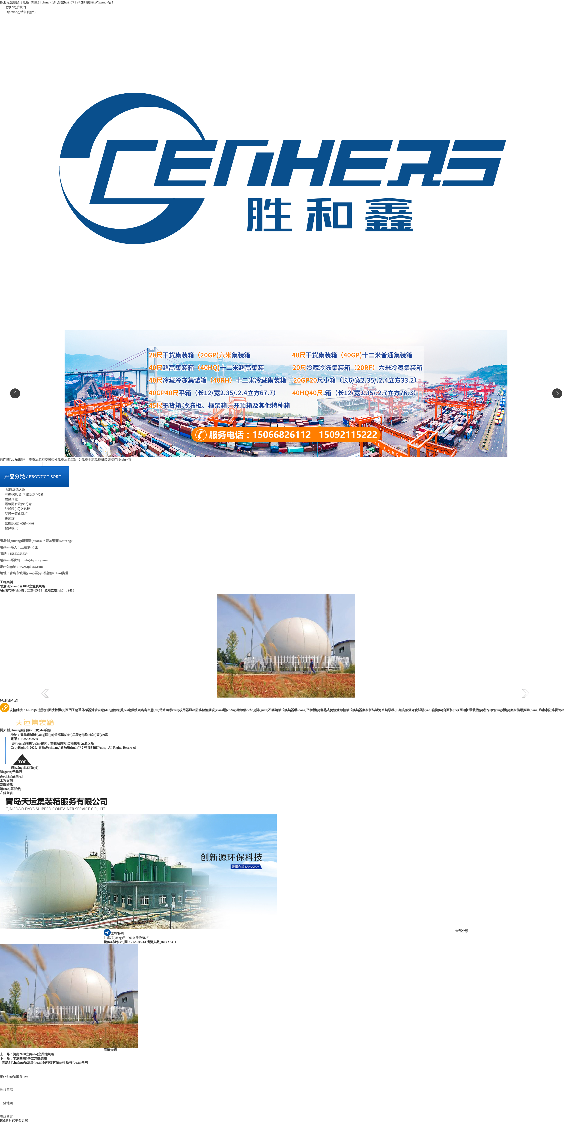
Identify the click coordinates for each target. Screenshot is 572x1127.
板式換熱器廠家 (357, 710)
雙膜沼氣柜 (37, 459)
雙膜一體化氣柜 (13, 513)
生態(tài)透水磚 (158, 710)
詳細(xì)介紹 (9, 700)
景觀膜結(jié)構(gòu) (17, 523)
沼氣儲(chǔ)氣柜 (76, 459)
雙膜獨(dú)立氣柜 (15, 509)
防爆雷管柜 (556, 710)
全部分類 (461, 931)
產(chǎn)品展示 (11, 776)
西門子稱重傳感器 (78, 710)
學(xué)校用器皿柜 (182, 710)
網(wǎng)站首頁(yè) (21, 12)
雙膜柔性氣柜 (54, 459)
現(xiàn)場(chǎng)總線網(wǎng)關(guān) (240, 710)
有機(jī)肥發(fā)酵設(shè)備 (21, 494)
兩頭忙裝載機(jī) (471, 710)
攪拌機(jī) (9, 528)
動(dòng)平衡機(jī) (307, 710)
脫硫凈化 (9, 499)
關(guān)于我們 (11, 772)
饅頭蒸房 (140, 710)
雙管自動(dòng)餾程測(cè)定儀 (112, 710)
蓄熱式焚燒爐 (330, 710)
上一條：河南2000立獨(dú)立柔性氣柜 (27, 1054)
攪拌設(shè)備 (121, 459)
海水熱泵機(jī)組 (390, 710)
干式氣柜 (94, 459)
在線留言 (7, 793)
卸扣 (343, 710)
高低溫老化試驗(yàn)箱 (418, 710)
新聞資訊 (7, 785)
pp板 (456, 710)
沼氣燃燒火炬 (12, 489)
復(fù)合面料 (444, 710)
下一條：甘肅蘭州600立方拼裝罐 (23, 1058)
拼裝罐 (106, 459)
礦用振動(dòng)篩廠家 (532, 710)
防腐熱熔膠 (203, 710)
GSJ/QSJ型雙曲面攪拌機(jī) (45, 710)
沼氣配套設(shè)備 (16, 504)
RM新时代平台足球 (14, 1120)
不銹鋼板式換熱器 (281, 710)
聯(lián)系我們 (16, 7)
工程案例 (7, 780)
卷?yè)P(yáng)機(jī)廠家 (499, 710)
